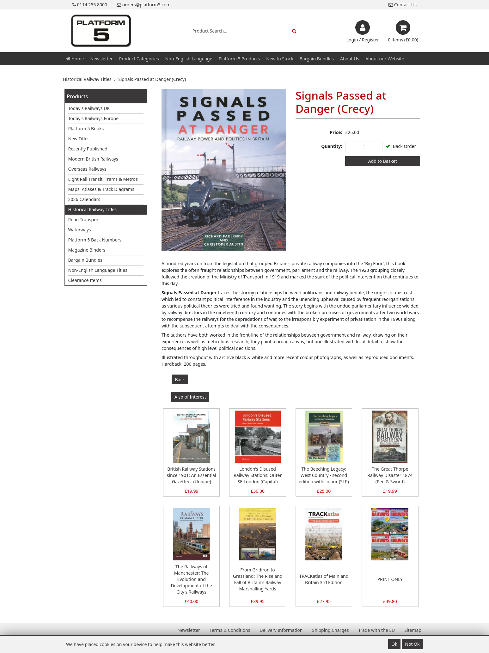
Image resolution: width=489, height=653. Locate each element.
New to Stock (279, 59)
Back (180, 379)
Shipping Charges (330, 630)
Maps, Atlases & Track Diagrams (101, 189)
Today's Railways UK (89, 108)
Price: (336, 132)
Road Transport (84, 220)
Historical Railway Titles (92, 209)
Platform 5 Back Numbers (95, 240)
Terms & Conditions (230, 630)
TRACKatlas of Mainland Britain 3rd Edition (324, 579)
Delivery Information (281, 630)
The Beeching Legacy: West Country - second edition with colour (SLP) (324, 475)
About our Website (384, 59)
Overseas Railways (87, 169)
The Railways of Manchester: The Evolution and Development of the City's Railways (191, 579)
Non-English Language (188, 59)
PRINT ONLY (390, 579)
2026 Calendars (84, 199)
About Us (349, 59)
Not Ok (412, 644)
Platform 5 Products (239, 59)
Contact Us (402, 5)
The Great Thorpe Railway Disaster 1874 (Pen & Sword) (390, 475)
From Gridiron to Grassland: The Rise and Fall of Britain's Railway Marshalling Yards (258, 579)
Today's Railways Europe (93, 118)
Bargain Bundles (317, 59)
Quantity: (331, 146)
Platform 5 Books (86, 128)
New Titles (79, 139)
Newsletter (101, 59)
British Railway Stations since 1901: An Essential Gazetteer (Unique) (191, 475)
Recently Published (87, 149)
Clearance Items (85, 280)
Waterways (79, 230)
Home (75, 59)
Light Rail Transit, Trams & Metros (103, 179)
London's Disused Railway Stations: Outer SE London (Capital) (258, 475)
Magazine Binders (87, 250)
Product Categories (139, 59)
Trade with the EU (376, 630)
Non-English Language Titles (97, 270)
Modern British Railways (93, 159)
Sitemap (412, 630)
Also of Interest (190, 397)
